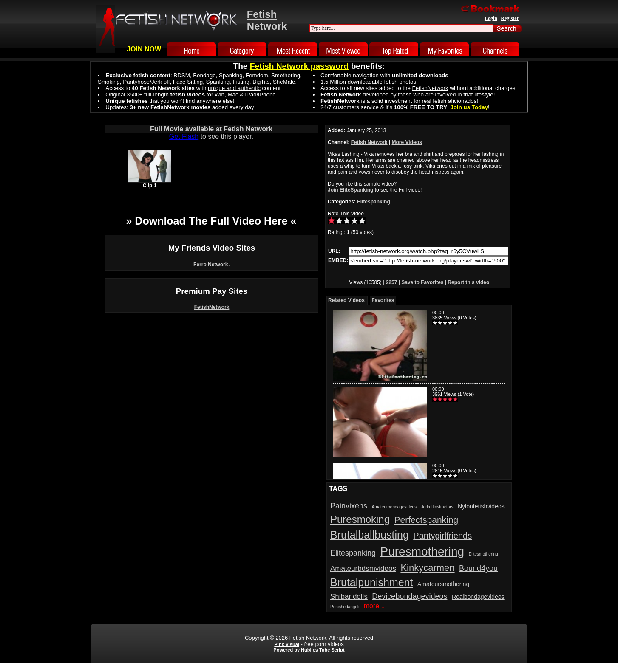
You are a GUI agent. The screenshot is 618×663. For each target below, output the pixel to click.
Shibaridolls (349, 596)
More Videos (407, 142)
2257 (391, 282)
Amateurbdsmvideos (363, 568)
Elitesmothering (483, 554)
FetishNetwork (212, 307)
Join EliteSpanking (350, 190)
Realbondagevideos (478, 596)
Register (510, 18)
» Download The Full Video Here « (211, 221)
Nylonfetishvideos (481, 506)
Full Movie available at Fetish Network (211, 129)
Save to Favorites (422, 282)
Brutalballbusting (369, 535)
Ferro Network (210, 265)
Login (491, 18)
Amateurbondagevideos (394, 507)
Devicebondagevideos (409, 596)
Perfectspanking (426, 520)
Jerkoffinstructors (437, 507)
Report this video (468, 282)
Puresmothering (422, 551)
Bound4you (478, 568)
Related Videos (346, 300)
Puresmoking (360, 519)
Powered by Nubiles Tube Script (308, 649)
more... (374, 605)
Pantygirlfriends (442, 535)
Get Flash (183, 136)
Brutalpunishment (371, 582)
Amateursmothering (443, 584)
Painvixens (348, 506)
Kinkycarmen (427, 567)
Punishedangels (345, 606)
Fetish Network (369, 142)
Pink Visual (286, 644)
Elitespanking (373, 202)
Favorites (382, 300)
